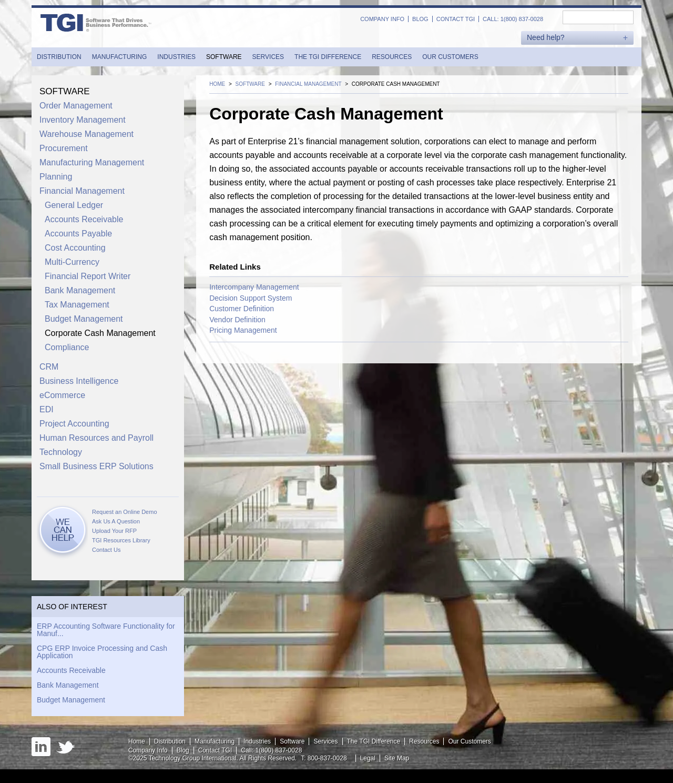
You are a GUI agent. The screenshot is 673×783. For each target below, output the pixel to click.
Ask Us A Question (116, 521)
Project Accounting (74, 423)
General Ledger (74, 205)
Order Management (76, 105)
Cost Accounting (75, 247)
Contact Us (106, 550)
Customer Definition (241, 308)
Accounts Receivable (84, 219)
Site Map (396, 758)
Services (268, 57)
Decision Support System (250, 298)
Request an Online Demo (124, 512)
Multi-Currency (72, 261)
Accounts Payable (78, 233)
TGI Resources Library (121, 540)
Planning (55, 176)
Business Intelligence (78, 380)
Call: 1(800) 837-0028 (513, 19)
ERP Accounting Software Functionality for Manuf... (106, 630)
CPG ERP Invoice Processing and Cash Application (102, 652)
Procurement (63, 148)
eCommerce (62, 395)
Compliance (67, 347)
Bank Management (80, 290)
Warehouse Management (86, 134)
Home (136, 741)
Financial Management (82, 190)
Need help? (546, 37)
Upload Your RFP (114, 531)
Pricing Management (243, 330)
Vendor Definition (237, 319)
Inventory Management (82, 119)
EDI (46, 409)
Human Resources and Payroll (96, 437)
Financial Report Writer (87, 276)
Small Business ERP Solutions (96, 466)
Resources (392, 57)
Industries (176, 57)
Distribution (59, 57)
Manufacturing (119, 57)
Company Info (382, 19)
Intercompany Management (254, 287)
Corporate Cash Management (100, 333)
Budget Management (84, 318)
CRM (48, 366)
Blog (420, 19)
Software (224, 57)
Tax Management (77, 304)
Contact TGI (455, 19)
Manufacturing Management (91, 162)
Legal (367, 758)
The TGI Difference (327, 57)
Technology (60, 452)
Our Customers (450, 57)
